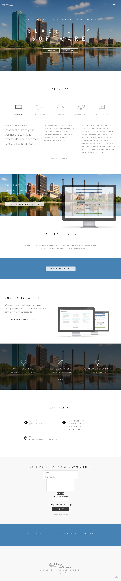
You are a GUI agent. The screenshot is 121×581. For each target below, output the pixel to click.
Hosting (70, 51)
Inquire (60, 509)
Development (81, 109)
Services (51, 51)
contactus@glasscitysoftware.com (43, 439)
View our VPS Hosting (60, 269)
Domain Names (39, 109)
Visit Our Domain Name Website (24, 204)
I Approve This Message (61, 505)
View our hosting (60, 159)
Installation (102, 109)
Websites (19, 109)
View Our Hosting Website (22, 320)
